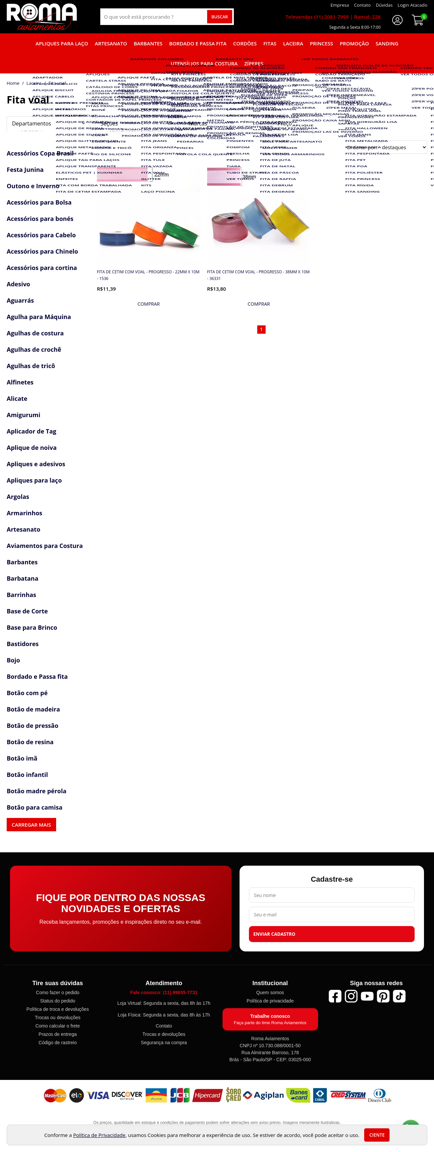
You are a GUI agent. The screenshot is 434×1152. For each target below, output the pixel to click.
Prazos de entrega (57, 1034)
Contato (164, 1026)
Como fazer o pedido (58, 992)
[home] (42, 16)
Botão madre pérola (36, 791)
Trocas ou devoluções (57, 1017)
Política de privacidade (270, 1000)
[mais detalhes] (149, 304)
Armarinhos (24, 513)
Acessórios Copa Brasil (40, 153)
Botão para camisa (34, 807)
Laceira (293, 43)
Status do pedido (57, 1000)
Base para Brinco (32, 627)
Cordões (245, 43)
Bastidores (23, 644)
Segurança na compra (164, 1042)
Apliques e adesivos (36, 464)
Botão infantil (27, 775)
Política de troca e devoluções (57, 1009)
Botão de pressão (32, 726)
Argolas (18, 497)
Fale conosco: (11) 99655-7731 (164, 992)
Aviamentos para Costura (45, 546)
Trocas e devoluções (163, 1034)
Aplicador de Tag (31, 431)
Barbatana (22, 578)
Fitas (269, 43)
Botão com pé (27, 693)
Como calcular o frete (57, 1026)
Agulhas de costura (35, 333)
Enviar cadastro (274, 934)
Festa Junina (25, 170)
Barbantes (148, 43)
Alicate (17, 398)
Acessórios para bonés (40, 219)
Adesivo (18, 284)
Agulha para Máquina (39, 317)
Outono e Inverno (33, 186)
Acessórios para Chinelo (42, 251)
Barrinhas (21, 595)
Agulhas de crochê (34, 349)
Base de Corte (27, 611)
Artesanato (111, 43)
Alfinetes (20, 382)
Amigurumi (23, 415)
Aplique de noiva (32, 448)
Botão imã (22, 758)
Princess (321, 43)
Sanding (387, 43)
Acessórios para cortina (42, 268)
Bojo (13, 660)
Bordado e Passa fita (198, 43)
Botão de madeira (33, 709)
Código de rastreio (57, 1042)
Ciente (377, 1135)
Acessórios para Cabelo (41, 235)
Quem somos (270, 992)
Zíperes (253, 63)
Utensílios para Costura (204, 63)
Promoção (354, 43)
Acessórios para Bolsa (39, 202)
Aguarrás (20, 300)
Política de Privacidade (99, 1135)
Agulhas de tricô (31, 366)
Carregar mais (31, 824)
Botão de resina (30, 742)
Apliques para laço (62, 43)
